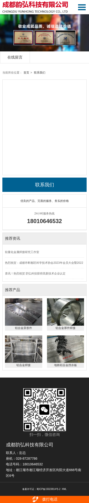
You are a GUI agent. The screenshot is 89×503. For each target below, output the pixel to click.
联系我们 (39, 72)
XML (64, 489)
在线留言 (15, 57)
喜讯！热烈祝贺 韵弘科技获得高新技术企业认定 (35, 273)
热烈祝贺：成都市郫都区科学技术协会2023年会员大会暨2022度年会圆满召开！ (44, 264)
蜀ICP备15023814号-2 (48, 489)
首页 (26, 72)
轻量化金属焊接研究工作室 (22, 252)
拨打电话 (44, 499)
